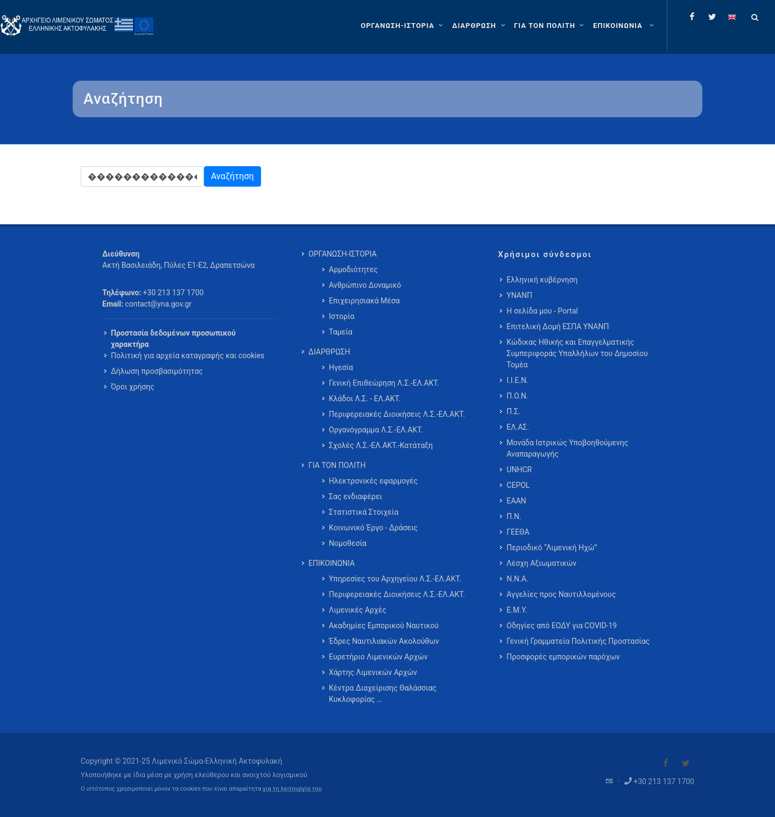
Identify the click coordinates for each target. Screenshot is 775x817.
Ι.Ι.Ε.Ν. (517, 380)
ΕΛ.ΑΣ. (517, 427)
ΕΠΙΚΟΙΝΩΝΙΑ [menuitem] (331, 563)
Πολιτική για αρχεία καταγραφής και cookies (187, 355)
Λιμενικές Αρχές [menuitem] (357, 610)
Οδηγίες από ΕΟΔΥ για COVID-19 (561, 625)
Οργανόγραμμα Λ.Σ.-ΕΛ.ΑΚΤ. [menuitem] (376, 429)
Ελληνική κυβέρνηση (541, 279)
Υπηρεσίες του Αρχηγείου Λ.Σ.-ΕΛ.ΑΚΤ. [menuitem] (395, 578)
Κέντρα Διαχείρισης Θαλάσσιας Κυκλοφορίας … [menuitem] (382, 694)
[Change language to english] (732, 16)
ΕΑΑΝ (516, 500)
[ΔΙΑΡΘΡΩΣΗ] (479, 26)
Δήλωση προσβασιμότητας (157, 371)
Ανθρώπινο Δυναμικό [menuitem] (365, 285)
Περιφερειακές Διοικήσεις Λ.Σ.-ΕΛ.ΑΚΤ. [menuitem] (397, 414)
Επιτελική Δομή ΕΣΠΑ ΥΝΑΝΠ (557, 326)
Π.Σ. (513, 411)
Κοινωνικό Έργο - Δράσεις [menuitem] (373, 527)
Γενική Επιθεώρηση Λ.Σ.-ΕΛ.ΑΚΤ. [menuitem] (384, 383)
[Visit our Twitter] (685, 763)
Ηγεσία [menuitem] (341, 367)
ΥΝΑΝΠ (519, 295)
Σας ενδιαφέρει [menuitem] (355, 496)
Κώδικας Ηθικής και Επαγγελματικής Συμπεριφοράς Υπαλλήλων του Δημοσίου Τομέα (576, 353)
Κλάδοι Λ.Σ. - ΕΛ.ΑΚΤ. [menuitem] (364, 398)
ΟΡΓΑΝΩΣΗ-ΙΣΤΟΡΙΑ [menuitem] (342, 254)
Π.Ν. (513, 516)
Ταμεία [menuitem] (341, 332)
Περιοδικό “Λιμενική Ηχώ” (551, 547)
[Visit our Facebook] (665, 763)
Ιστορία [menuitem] (341, 316)
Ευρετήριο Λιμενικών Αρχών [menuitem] (378, 656)
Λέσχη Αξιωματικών (541, 563)
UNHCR (519, 469)
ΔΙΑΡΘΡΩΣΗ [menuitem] (329, 351)
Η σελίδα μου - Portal (541, 311)
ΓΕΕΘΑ (517, 532)
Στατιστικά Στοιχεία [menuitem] (363, 512)
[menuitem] (624, 26)
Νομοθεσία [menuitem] (348, 543)
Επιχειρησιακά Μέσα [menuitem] (364, 300)
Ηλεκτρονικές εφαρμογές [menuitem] (373, 481)
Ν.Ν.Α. (517, 578)
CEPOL (518, 485)
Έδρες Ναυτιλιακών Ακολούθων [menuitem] (384, 641)
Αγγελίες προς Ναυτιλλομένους (561, 594)
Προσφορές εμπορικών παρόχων (562, 656)
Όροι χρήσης (132, 386)
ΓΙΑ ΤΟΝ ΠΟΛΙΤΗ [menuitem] (336, 465)
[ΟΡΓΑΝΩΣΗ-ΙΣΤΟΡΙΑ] (403, 26)
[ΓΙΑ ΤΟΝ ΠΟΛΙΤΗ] (550, 26)
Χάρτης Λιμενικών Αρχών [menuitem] (373, 672)
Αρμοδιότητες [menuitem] (353, 269)
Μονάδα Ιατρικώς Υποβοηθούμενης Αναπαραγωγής (567, 448)
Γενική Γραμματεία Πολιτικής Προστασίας (578, 641)
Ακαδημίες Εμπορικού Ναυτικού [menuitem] (384, 625)
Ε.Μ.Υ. (516, 610)
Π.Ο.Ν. (517, 396)
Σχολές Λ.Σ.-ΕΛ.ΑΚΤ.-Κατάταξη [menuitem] (381, 445)
